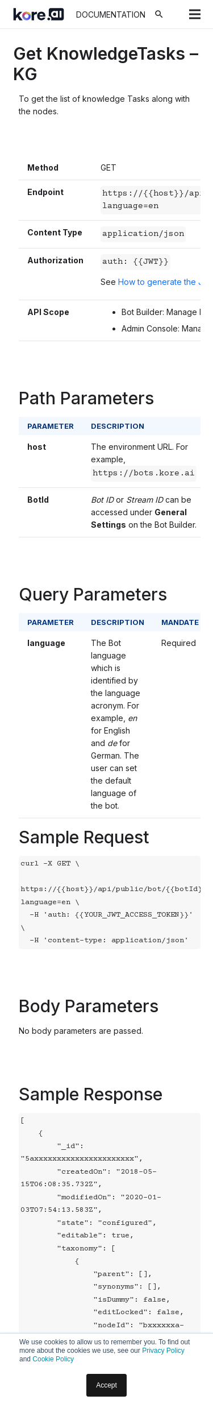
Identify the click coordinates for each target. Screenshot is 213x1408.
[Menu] (194, 14)
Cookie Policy (53, 1359)
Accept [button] (106, 1385)
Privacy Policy (163, 1351)
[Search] (159, 14)
